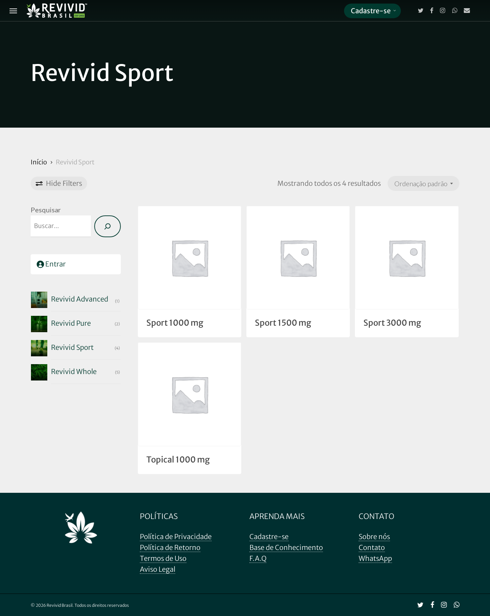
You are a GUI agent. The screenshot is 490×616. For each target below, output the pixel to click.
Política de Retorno (170, 547)
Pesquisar (46, 210)
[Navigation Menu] (13, 10)
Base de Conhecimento (286, 547)
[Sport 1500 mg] (298, 257)
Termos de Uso (163, 558)
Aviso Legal (157, 569)
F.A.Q (257, 558)
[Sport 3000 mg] (406, 257)
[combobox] (423, 183)
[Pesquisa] (107, 226)
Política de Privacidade (176, 536)
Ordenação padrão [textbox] (420, 183)
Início (39, 162)
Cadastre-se (269, 536)
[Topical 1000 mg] (189, 394)
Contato (372, 547)
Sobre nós (374, 536)
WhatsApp (375, 558)
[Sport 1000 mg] (189, 257)
